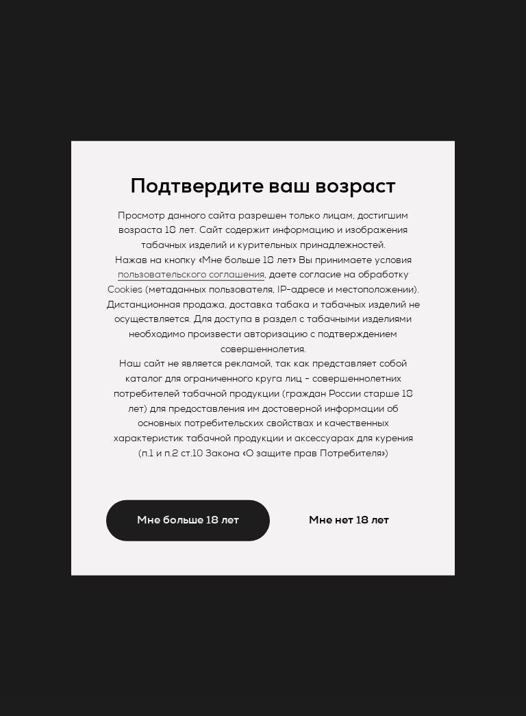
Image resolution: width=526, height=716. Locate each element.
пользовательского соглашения (191, 275)
